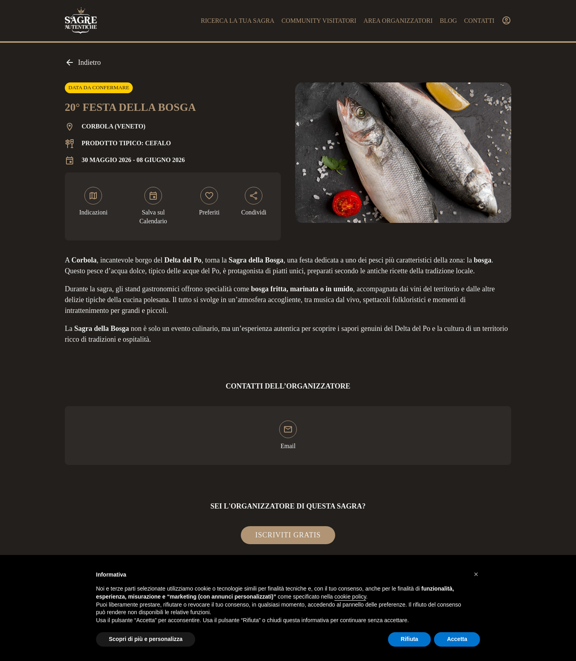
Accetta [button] (457, 639)
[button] (476, 574)
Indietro (83, 62)
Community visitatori (319, 20)
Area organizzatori (398, 20)
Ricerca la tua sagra (237, 20)
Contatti (479, 20)
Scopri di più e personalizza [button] (145, 639)
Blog (448, 20)
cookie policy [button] (350, 596)
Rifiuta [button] (409, 639)
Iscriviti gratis (288, 535)
